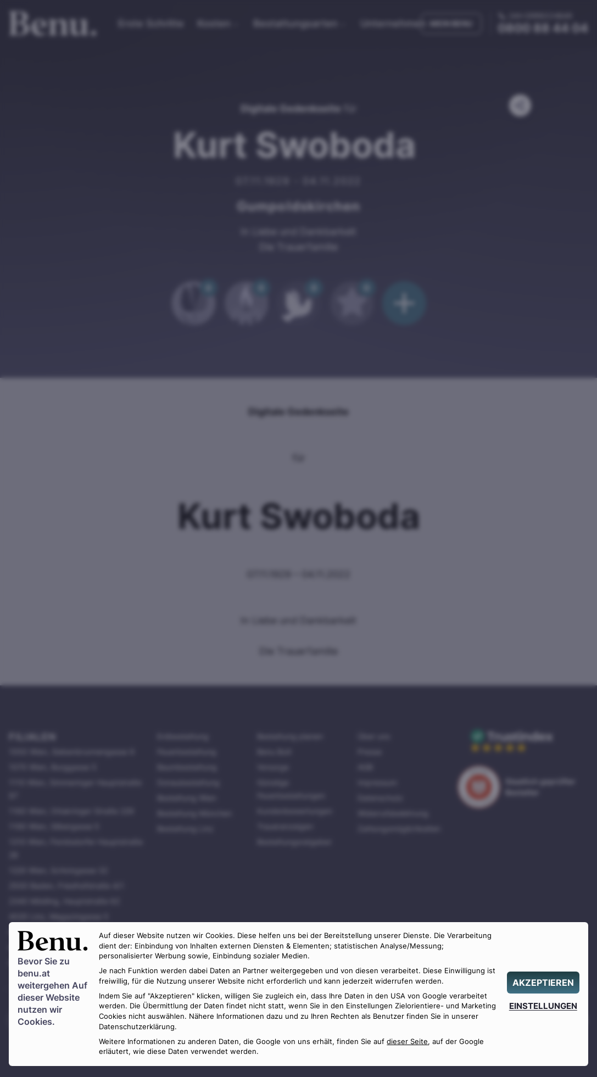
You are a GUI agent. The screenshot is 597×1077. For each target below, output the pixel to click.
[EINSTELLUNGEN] (543, 1006)
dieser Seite (407, 1041)
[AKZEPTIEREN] (543, 983)
